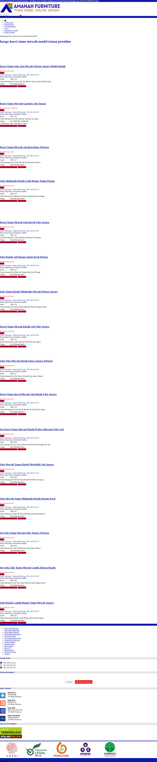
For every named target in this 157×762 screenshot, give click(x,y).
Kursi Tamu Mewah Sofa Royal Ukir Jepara (24, 222)
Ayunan (7, 654)
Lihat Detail (22, 86)
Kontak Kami (9, 24)
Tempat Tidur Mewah (11, 640)
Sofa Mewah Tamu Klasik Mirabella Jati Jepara (27, 464)
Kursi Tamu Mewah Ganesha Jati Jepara (23, 103)
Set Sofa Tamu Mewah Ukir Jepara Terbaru (24, 532)
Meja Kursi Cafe (10, 652)
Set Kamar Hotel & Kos (12, 638)
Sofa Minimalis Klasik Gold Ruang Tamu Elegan (27, 181)
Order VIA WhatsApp (8, 86)
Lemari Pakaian (9, 642)
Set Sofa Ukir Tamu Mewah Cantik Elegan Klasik (28, 567)
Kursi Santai (8, 646)
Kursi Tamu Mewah (11, 628)
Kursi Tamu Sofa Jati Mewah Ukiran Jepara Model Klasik (33, 66)
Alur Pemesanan (10, 26)
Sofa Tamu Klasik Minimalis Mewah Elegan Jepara (29, 291)
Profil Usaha (8, 23)
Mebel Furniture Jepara (21, 761)
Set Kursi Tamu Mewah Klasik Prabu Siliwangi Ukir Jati (32, 429)
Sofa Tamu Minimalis (12, 630)
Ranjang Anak (9, 644)
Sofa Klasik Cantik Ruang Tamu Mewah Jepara (27, 602)
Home (2, 36)
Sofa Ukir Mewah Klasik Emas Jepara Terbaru (26, 360)
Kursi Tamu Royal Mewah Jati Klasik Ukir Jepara (28, 394)
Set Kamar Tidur (10, 636)
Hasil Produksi (9, 32)
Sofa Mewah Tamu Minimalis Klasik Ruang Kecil (27, 498)
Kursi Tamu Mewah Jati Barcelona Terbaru (24, 147)
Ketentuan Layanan (11, 30)
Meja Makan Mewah (11, 632)
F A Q (6, 28)
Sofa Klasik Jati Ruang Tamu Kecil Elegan (24, 256)
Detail (2, 73)
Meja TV (7, 648)
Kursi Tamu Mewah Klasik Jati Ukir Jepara (24, 326)
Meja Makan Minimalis (12, 634)
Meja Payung (9, 650)
